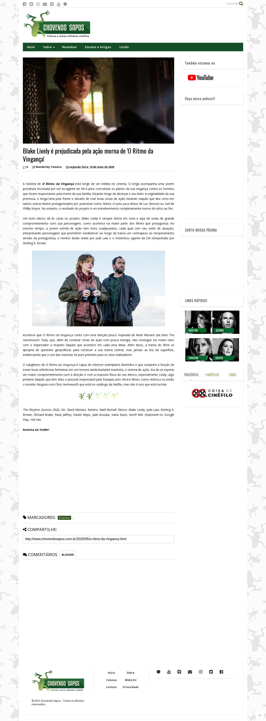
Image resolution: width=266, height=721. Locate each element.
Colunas (111, 680)
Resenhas (69, 47)
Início (31, 47)
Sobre (49, 47)
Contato (111, 687)
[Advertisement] (167, 25)
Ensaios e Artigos (98, 47)
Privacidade (131, 687)
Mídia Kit (131, 680)
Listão (124, 47)
